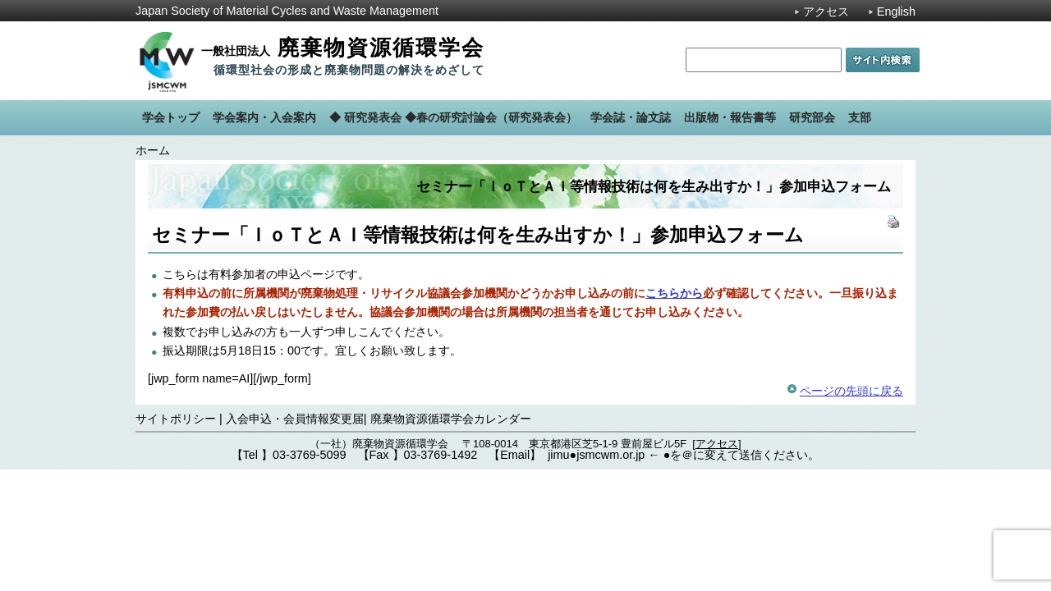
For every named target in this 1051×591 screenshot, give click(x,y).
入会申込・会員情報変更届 (295, 418)
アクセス (826, 11)
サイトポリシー (175, 418)
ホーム (152, 150)
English (896, 11)
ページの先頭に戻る (851, 390)
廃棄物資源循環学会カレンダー (450, 418)
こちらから (674, 293)
